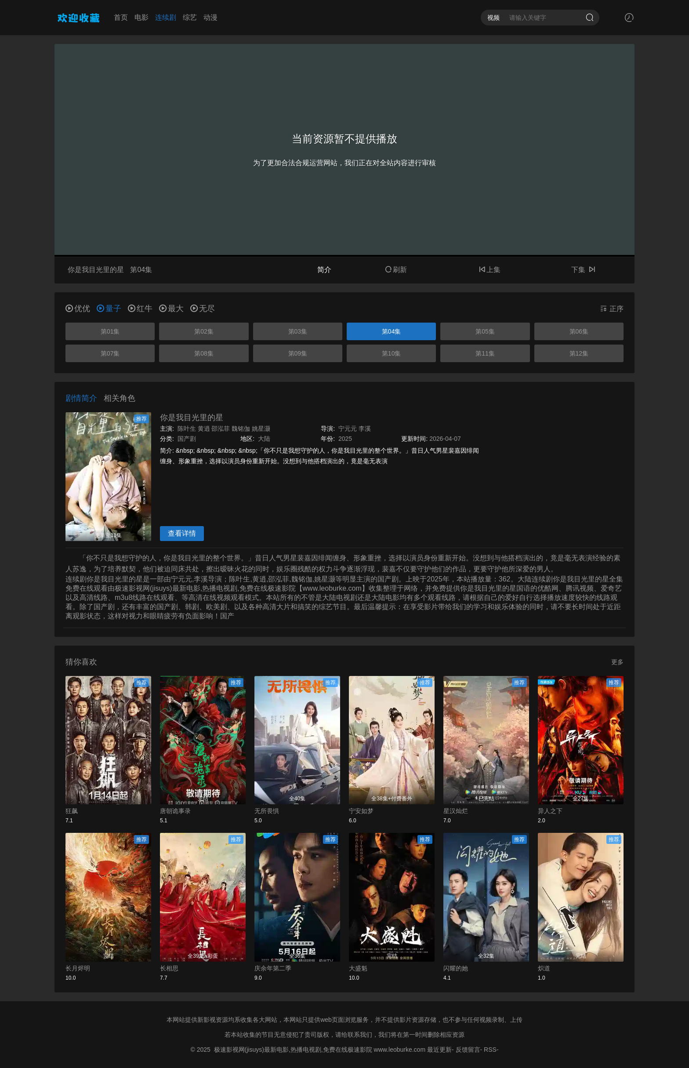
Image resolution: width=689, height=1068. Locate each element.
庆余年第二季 (272, 968)
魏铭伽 (241, 428)
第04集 (391, 331)
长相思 (169, 968)
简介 (324, 269)
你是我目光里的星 (191, 417)
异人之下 (550, 810)
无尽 (202, 308)
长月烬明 (77, 968)
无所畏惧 (266, 810)
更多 (617, 661)
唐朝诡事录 (175, 810)
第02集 (204, 331)
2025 (345, 438)
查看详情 (182, 533)
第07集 (110, 353)
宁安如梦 (361, 810)
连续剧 (165, 17)
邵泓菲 (220, 428)
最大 (171, 308)
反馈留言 (468, 1049)
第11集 (485, 353)
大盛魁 (358, 968)
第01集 (110, 331)
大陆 (264, 438)
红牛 (140, 308)
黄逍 (204, 428)
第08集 (204, 353)
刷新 (396, 269)
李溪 (365, 428)
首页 (121, 17)
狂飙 (71, 810)
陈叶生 (187, 428)
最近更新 (439, 1049)
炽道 (544, 968)
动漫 (210, 17)
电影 (141, 17)
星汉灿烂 (455, 810)
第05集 (485, 331)
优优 (77, 308)
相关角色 (119, 398)
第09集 (298, 353)
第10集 (391, 353)
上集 (489, 269)
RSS (490, 1049)
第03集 (298, 331)
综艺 (190, 17)
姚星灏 (261, 428)
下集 (583, 269)
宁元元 (347, 428)
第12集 (579, 353)
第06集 (579, 331)
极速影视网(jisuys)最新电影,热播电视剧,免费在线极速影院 (293, 1049)
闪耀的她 (455, 968)
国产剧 (187, 438)
